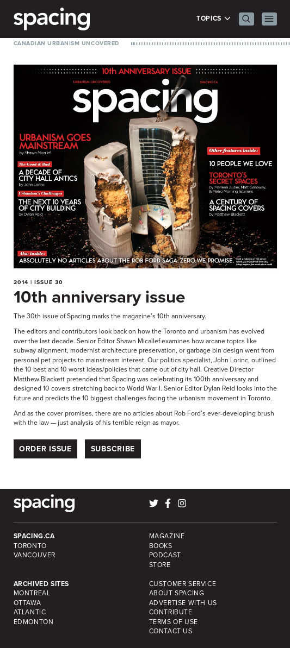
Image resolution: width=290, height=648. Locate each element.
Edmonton (34, 622)
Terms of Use (173, 622)
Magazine (167, 536)
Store (160, 565)
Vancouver (35, 555)
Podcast (165, 555)
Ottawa (27, 603)
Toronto (30, 546)
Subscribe (113, 449)
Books (160, 546)
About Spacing (177, 593)
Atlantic (30, 612)
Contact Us (171, 631)
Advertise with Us (183, 603)
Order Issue (45, 449)
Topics (213, 18)
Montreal (32, 593)
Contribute (171, 612)
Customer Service (183, 584)
